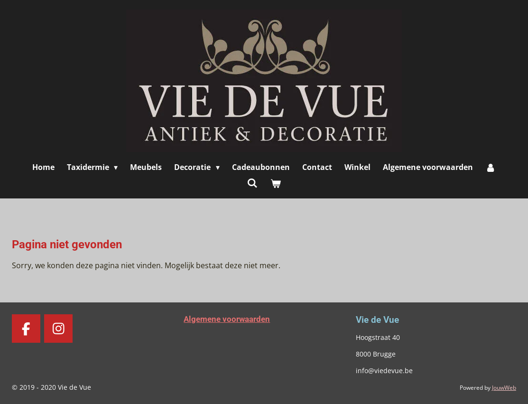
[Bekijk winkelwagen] (275, 183)
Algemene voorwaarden (227, 319)
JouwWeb (504, 387)
